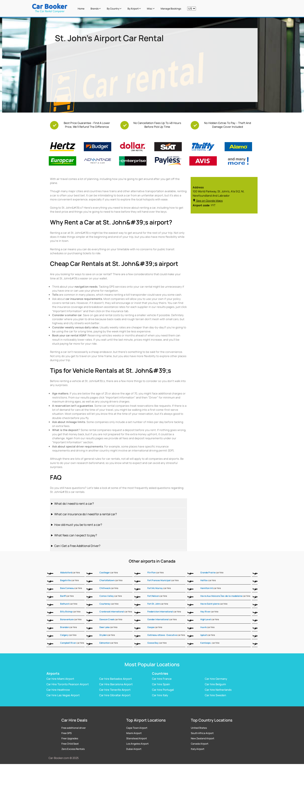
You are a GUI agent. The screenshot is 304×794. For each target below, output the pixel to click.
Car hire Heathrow (58, 690)
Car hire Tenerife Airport (114, 690)
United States (199, 728)
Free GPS (66, 733)
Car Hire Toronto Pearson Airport (67, 684)
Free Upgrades (69, 738)
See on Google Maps (208, 201)
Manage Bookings (171, 8)
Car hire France (162, 679)
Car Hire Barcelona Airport (116, 684)
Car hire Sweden (215, 695)
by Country (114, 8)
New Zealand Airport (202, 738)
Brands (96, 8)
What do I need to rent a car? (74, 504)
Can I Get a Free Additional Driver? (77, 546)
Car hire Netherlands (218, 690)
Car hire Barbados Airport (115, 679)
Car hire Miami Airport (60, 679)
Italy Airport (197, 749)
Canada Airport (199, 743)
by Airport (134, 8)
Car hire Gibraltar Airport (114, 695)
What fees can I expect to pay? (75, 535)
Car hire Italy (160, 695)
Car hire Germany (216, 679)
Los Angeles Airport (137, 743)
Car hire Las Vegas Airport (63, 695)
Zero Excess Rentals (73, 749)
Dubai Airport (133, 749)
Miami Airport (134, 733)
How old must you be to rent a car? (78, 525)
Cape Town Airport (136, 728)
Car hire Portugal (163, 690)
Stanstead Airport (136, 738)
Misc (151, 8)
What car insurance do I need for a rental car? (85, 514)
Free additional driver (73, 728)
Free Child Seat (70, 743)
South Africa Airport (202, 733)
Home (81, 8)
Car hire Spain (161, 684)
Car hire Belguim (215, 684)
